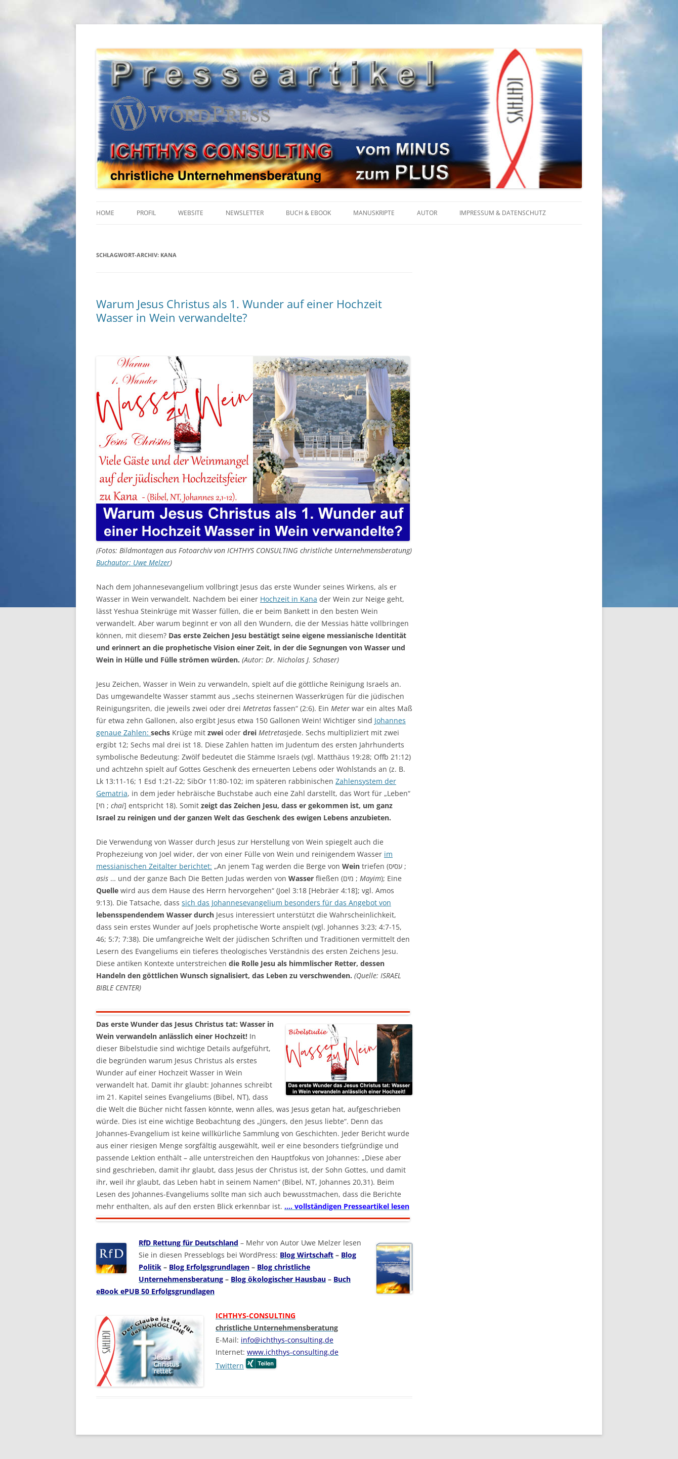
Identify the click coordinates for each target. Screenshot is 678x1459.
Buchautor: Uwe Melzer (133, 562)
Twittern (230, 1365)
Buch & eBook (308, 213)
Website (190, 213)
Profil (146, 213)
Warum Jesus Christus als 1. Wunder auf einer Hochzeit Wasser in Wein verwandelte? (239, 310)
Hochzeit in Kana (288, 599)
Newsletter (245, 213)
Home (105, 213)
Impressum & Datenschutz (502, 213)
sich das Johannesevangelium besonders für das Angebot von (286, 902)
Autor (427, 213)
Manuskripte (374, 213)
